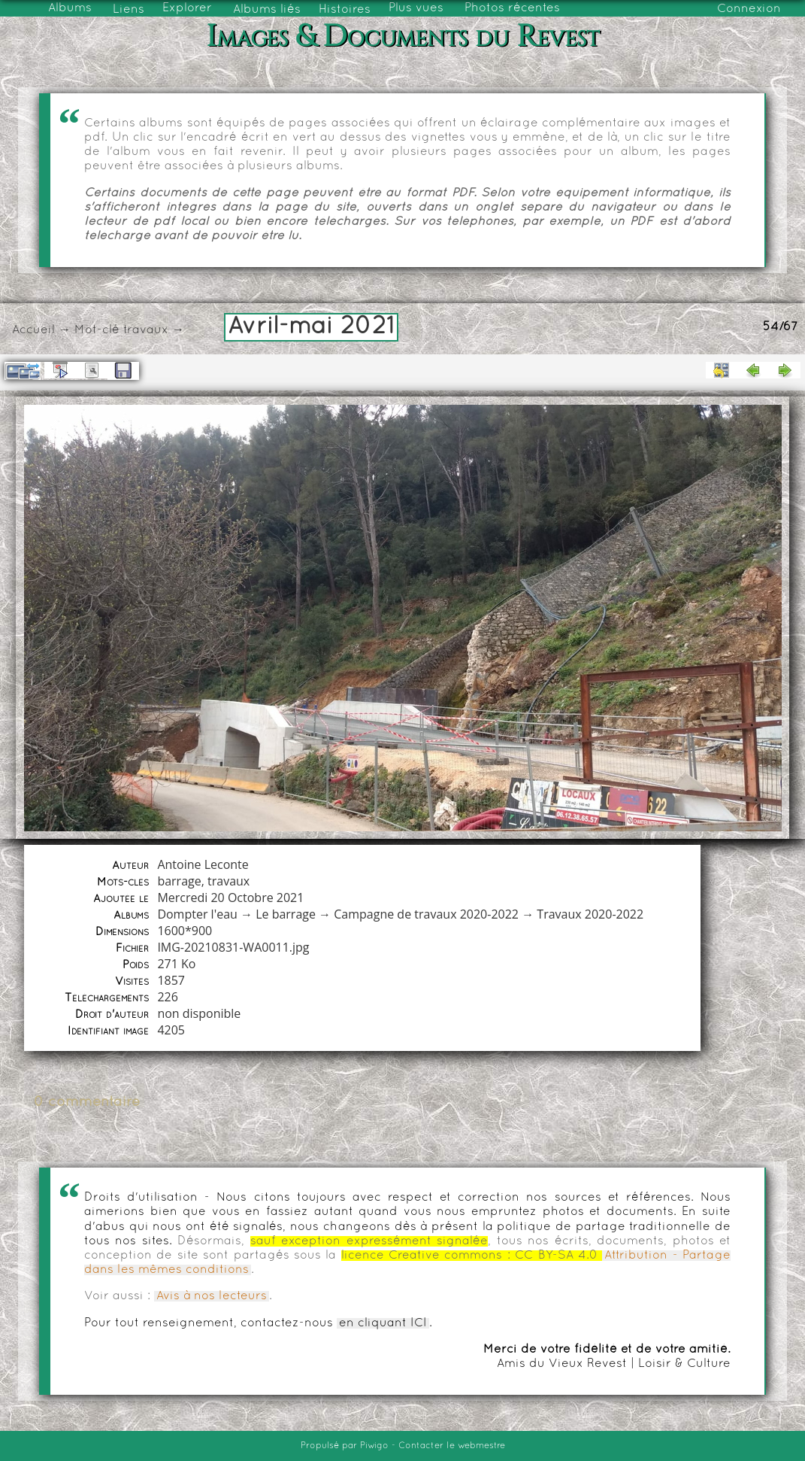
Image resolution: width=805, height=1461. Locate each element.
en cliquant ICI (383, 1323)
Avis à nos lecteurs (211, 1296)
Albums (70, 8)
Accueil (33, 330)
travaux (145, 330)
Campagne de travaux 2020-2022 (426, 914)
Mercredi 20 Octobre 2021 (230, 897)
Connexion (749, 9)
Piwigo (374, 1446)
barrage (179, 881)
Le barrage (286, 914)
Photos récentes (512, 8)
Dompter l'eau (197, 914)
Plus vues (416, 8)
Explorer (187, 8)
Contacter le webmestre (451, 1446)
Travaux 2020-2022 (590, 914)
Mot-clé (97, 330)
